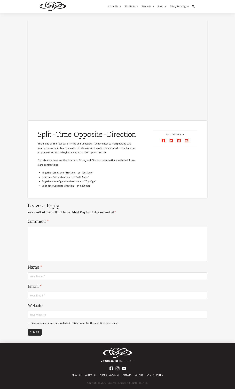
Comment (38, 221)
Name (35, 267)
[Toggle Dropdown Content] (193, 6)
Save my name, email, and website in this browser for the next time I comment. (74, 323)
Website (35, 305)
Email (35, 286)
